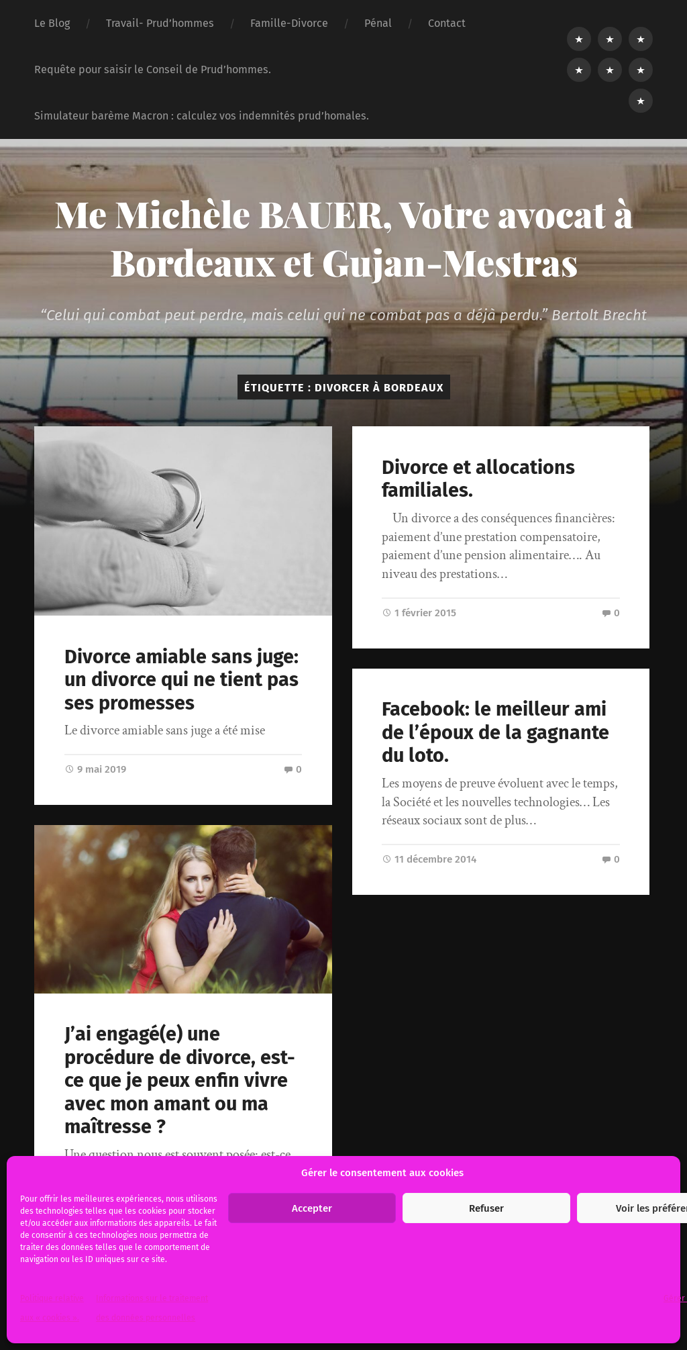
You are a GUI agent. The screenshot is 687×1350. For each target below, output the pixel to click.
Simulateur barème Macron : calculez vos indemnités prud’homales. (201, 115)
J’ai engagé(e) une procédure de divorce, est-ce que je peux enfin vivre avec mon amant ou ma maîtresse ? (179, 1080)
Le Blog (52, 23)
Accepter (312, 1208)
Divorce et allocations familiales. (478, 479)
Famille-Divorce (289, 23)
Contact (447, 23)
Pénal (378, 23)
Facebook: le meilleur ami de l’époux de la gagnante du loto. (495, 732)
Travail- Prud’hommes (160, 23)
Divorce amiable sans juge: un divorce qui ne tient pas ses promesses (181, 680)
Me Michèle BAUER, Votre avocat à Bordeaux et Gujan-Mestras (343, 237)
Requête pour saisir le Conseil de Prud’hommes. (152, 69)
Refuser (486, 1208)
